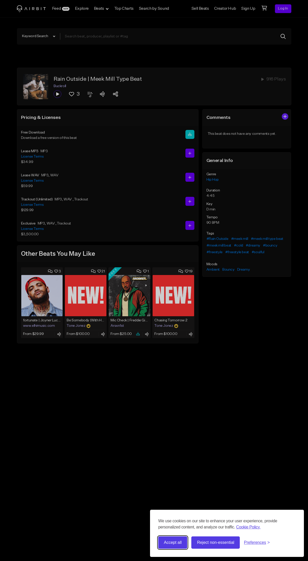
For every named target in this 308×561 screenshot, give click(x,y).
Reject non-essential (215, 542)
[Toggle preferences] (257, 542)
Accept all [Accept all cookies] (173, 542)
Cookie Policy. (248, 527)
